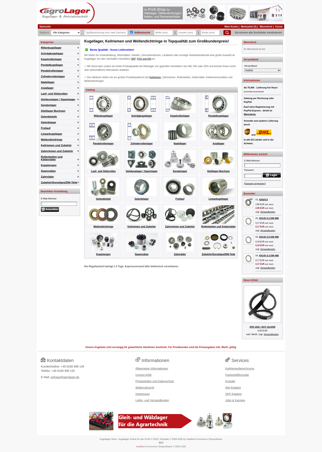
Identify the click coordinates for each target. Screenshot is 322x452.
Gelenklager (48, 122)
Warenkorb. (250, 114)
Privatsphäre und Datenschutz (155, 381)
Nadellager (47, 82)
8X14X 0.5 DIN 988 (269, 237)
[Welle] (163, 32)
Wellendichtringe (51, 139)
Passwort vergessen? (255, 183)
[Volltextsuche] (131, 32)
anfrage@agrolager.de (65, 377)
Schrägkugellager (52, 53)
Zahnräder (47, 176)
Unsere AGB (144, 375)
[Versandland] (262, 70)
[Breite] (210, 32)
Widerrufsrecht (145, 387)
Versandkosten (267, 212)
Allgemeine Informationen (152, 368)
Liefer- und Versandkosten (152, 400)
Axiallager (47, 87)
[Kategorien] (65, 32)
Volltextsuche (142, 32)
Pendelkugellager (52, 64)
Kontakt (230, 381)
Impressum (143, 394)
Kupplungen (48, 165)
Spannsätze (48, 170)
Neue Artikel (251, 280)
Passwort (248, 170)
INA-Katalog (233, 387)
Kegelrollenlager (51, 59)
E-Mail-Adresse (48, 198)
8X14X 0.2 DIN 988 (269, 218)
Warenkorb (266, 26)
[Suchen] (227, 32)
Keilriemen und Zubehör (56, 145)
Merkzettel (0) (249, 26)
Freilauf (46, 128)
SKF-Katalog (233, 394)
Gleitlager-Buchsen (53, 110)
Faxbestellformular (237, 375)
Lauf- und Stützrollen (54, 93)
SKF (133, 58)
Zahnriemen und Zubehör (57, 151)
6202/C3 (263, 199)
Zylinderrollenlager (53, 76)
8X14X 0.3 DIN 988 (269, 255)
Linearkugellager (51, 133)
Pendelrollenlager (52, 70)
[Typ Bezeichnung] (106, 32)
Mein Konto (231, 26)
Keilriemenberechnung (239, 368)
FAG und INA (144, 58)
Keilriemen (155, 77)
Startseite (45, 26)
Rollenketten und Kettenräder (51, 158)
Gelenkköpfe (49, 116)
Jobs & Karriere (235, 400)
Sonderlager (48, 105)
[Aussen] (186, 32)
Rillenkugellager (51, 47)
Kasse (279, 26)
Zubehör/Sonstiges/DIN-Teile (59, 182)
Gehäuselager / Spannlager (58, 99)
